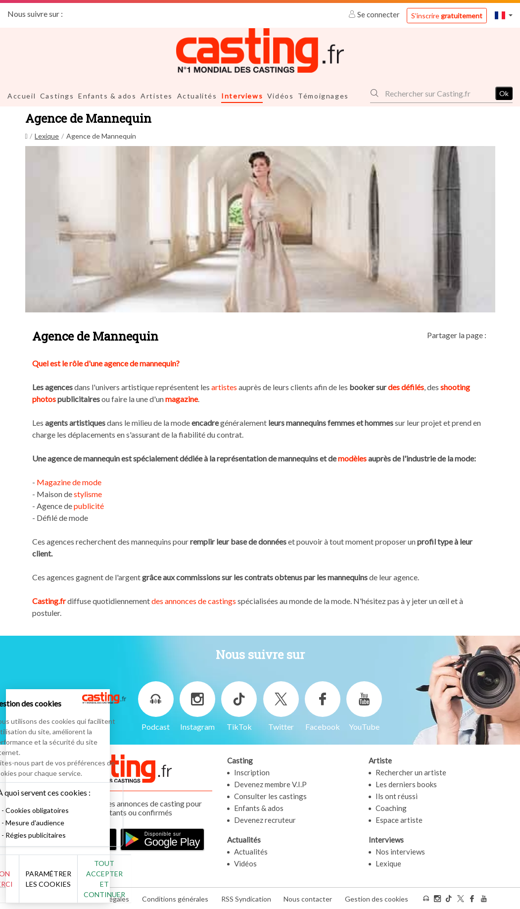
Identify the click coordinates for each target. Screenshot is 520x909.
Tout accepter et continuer (178, 884)
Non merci (40, 884)
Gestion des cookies (376, 898)
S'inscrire (446, 15)
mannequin (158, 362)
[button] (504, 15)
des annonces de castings (194, 600)
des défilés (406, 386)
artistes (224, 386)
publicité (89, 505)
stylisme (88, 493)
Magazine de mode (69, 481)
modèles (351, 457)
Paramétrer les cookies (110, 884)
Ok (504, 93)
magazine (181, 398)
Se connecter (374, 14)
